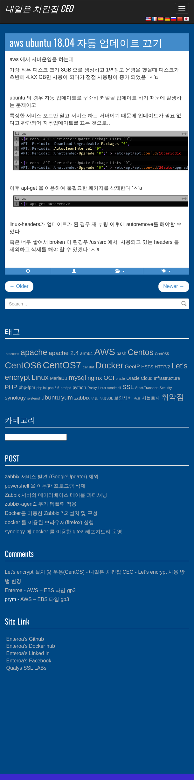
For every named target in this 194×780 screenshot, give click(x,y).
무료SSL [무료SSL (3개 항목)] (106, 398)
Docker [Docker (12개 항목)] (109, 365)
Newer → (173, 286)
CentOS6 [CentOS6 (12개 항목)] (23, 365)
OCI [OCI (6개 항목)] (108, 377)
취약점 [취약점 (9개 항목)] (172, 397)
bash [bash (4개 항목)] (121, 353)
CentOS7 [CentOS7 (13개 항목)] (62, 365)
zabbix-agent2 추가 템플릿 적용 (41, 504)
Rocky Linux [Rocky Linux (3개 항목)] (96, 388)
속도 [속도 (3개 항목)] (137, 398)
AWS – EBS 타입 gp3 (51, 590)
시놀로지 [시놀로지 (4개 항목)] (151, 397)
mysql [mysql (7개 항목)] (77, 377)
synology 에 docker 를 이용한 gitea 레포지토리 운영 (63, 531)
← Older (19, 286)
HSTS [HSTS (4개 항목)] (147, 366)
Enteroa (14, 590)
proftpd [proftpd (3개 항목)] (66, 388)
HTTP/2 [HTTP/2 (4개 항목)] (162, 366)
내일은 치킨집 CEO (39, 8)
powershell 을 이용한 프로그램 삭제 (45, 486)
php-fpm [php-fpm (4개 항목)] (27, 387)
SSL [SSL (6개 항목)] (128, 387)
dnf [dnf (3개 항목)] (91, 367)
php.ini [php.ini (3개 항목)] (41, 388)
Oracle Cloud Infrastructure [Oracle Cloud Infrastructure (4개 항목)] (153, 378)
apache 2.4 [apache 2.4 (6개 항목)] (64, 353)
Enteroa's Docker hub (30, 646)
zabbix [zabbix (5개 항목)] (81, 398)
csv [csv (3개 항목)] (85, 367)
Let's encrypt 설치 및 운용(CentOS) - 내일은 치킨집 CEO (69, 572)
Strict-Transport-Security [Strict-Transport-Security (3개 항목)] (153, 388)
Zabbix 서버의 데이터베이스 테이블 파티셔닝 (56, 495)
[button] (74, 271)
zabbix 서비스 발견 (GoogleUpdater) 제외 (52, 476)
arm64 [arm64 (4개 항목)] (86, 353)
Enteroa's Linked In (27, 653)
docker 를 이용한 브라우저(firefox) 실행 (49, 522)
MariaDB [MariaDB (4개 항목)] (58, 378)
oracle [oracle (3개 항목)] (120, 378)
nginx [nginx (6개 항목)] (94, 377)
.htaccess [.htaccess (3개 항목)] (12, 354)
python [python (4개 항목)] (79, 387)
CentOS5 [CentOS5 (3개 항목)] (162, 354)
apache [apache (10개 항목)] (33, 352)
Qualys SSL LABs (26, 668)
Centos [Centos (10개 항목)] (140, 352)
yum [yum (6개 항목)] (67, 397)
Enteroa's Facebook (28, 660)
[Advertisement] (97, 722)
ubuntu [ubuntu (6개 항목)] (50, 397)
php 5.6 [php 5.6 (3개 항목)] (53, 388)
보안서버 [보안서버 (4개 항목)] (123, 397)
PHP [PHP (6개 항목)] (11, 387)
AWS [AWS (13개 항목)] (104, 351)
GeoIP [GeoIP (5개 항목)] (132, 367)
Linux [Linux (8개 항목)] (40, 377)
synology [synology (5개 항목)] (15, 398)
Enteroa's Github (25, 639)
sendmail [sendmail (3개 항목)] (114, 388)
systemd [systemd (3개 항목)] (33, 398)
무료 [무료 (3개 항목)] (94, 398)
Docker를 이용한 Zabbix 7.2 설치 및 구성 (51, 513)
